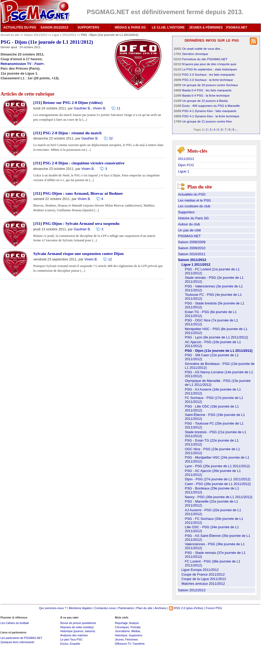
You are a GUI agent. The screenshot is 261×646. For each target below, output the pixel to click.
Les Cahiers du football (15, 623)
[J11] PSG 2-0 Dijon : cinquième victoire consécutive (78, 163)
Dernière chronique (195, 53)
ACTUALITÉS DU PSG (19, 27)
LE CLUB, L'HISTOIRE (168, 27)
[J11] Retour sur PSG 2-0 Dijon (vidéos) (68, 102)
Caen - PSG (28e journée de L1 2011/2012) (218, 484)
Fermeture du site (205, 59)
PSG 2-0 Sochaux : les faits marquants (208, 74)
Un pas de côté (189, 230)
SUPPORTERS (88, 27)
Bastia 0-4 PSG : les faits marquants (206, 90)
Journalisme (122, 631)
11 (118, 108)
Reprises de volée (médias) (77, 627)
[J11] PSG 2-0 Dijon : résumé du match (67, 133)
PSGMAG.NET (236, 27)
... (237, 129)
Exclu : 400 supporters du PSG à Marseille (211, 105)
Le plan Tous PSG (71, 639)
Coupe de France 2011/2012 (203, 574)
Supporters (186, 212)
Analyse (134, 623)
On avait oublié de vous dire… (202, 48)
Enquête (75, 643)
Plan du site (144, 608)
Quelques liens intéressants (17, 642)
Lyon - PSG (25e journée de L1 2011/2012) (217, 466)
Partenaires (126, 608)
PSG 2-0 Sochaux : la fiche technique (207, 79)
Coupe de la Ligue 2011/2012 (203, 579)
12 (110, 259)
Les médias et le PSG (194, 200)
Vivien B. (99, 108)
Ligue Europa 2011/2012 (200, 570)
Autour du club (189, 224)
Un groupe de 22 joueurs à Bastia (205, 100)
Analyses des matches (74, 635)
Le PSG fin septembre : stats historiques (209, 69)
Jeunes (119, 639)
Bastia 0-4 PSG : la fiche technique (206, 95)
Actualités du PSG (192, 194)
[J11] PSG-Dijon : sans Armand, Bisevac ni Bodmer (78, 193)
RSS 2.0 (177, 608)
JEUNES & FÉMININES (206, 27)
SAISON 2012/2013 (54, 27)
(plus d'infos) (194, 608)
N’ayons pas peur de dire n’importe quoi (209, 64)
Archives (160, 608)
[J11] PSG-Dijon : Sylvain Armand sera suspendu (76, 223)
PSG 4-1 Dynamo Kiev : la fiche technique (210, 116)
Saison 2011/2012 (36, 34)
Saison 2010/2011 (192, 254)
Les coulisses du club (194, 206)
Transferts (138, 643)
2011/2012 (186, 159)
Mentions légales (80, 608)
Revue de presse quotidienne (78, 623)
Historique (121, 635)
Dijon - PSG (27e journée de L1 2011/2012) (218, 479)
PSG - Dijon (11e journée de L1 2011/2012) (219, 351)
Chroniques (122, 627)
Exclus (64, 643)
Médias (135, 631)
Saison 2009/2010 (192, 248)
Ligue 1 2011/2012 (64, 34)
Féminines (131, 639)
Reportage (121, 623)
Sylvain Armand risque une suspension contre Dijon (78, 253)
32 (111, 138)
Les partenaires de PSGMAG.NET (21, 637)
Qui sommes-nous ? (52, 608)
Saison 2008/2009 (192, 242)
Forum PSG (214, 608)
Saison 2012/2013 (192, 590)
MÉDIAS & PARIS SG (130, 27)
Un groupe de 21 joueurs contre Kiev (207, 121)
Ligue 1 (183, 171)
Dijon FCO (186, 165)
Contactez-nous (105, 608)
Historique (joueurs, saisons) (77, 631)
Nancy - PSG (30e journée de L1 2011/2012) (218, 497)
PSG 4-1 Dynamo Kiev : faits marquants (209, 111)
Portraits (135, 627)
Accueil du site (10, 34)
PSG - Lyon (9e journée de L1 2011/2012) (216, 337)
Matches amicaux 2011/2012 (203, 584)
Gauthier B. (82, 108)
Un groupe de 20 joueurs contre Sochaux (210, 85)
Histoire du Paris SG (193, 218)
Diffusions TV (123, 643)
